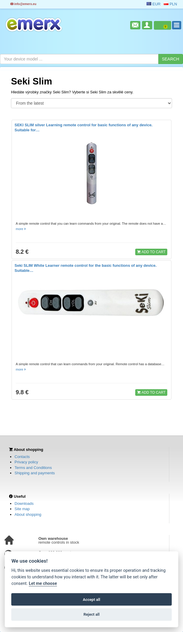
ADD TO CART (151, 251)
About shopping (28, 514)
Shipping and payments (35, 473)
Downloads (24, 503)
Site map (22, 509)
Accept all (91, 599)
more (21, 229)
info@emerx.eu (23, 4)
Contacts (22, 456)
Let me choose (43, 583)
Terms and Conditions (33, 467)
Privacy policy (26, 462)
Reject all (91, 614)
